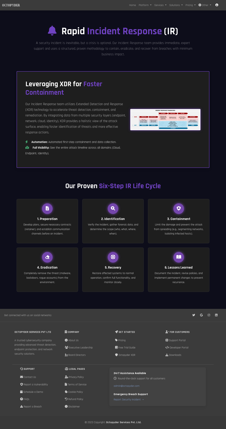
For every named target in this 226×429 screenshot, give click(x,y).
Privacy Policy (74, 377)
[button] (216, 5)
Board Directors (75, 355)
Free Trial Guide (125, 347)
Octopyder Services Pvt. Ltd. (123, 422)
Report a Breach (31, 407)
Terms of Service (76, 384)
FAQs (24, 399)
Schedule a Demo (31, 392)
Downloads (173, 355)
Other (203, 5)
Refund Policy (74, 399)
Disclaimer (72, 407)
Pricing (190, 5)
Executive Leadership (79, 347)
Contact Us (28, 377)
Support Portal (175, 340)
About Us (72, 340)
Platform (144, 5)
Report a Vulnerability (34, 384)
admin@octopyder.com (126, 386)
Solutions (175, 5)
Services (159, 5)
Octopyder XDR (125, 355)
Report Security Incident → (129, 399)
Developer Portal (176, 347)
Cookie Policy (74, 392)
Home (132, 5)
